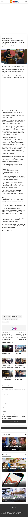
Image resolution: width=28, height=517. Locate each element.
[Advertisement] (14, 18)
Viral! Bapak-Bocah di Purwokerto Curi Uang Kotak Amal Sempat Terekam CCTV (20, 336)
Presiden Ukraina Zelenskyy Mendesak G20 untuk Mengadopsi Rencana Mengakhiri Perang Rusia (13, 445)
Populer (7, 427)
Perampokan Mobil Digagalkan (10, 319)
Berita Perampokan (7, 38)
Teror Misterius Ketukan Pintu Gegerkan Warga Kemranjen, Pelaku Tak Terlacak (7, 354)
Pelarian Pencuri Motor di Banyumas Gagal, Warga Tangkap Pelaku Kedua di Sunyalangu (7, 366)
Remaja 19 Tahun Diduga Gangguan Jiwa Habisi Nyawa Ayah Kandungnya (6, 378)
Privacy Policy (4, 513)
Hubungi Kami (11, 513)
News (14, 512)
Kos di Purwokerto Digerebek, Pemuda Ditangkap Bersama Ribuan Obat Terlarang (20, 366)
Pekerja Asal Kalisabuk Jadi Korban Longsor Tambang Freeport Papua (19, 378)
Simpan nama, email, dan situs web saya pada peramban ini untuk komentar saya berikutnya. (13, 416)
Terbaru (20, 427)
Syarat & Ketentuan (5, 514)
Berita (3, 46)
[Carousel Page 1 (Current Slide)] (12, 449)
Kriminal (6, 46)
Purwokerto (5, 321)
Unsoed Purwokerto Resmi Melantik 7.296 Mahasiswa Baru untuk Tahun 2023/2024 (8, 336)
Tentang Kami (19, 512)
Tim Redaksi (17, 513)
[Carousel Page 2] (14, 449)
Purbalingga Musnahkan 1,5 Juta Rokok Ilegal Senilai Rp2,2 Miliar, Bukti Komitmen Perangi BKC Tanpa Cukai (20, 354)
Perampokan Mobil (16, 316)
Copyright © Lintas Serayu (6, 512)
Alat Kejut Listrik (6, 316)
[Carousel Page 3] (15, 449)
